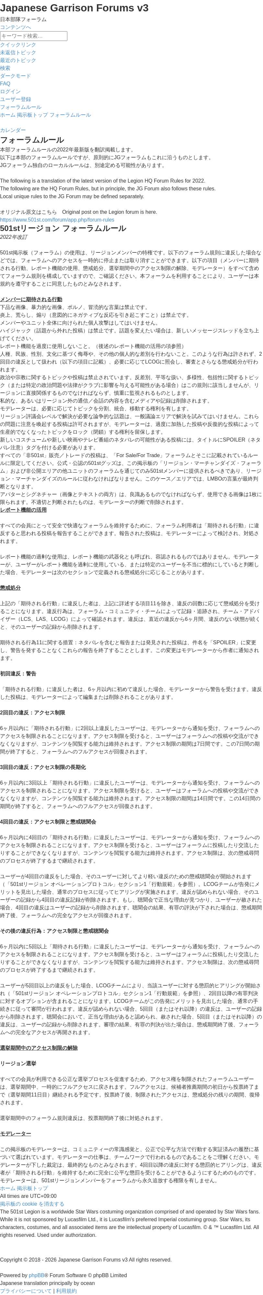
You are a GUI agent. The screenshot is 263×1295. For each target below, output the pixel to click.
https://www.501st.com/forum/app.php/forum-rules (57, 220)
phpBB (36, 1275)
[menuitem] (18, 52)
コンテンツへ (15, 27)
